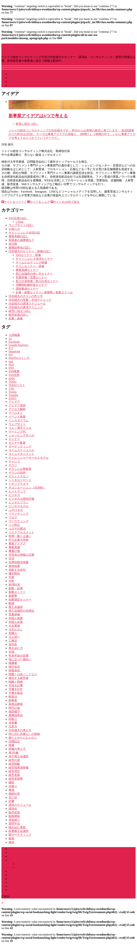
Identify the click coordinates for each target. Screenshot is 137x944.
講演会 (13, 808)
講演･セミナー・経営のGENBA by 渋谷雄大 (57, 47)
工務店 (13, 640)
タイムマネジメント (21, 453)
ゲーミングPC (17, 431)
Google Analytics (19, 344)
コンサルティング (20, 874)
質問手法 (14, 823)
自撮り (13, 786)
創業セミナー (17, 592)
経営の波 (14, 760)
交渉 (11, 558)
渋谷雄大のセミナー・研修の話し (30, 251)
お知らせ (14, 228)
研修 (11, 745)
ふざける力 (16, 509)
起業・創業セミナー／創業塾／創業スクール (44, 292)
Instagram (14, 351)
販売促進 (14, 812)
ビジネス (14, 495)
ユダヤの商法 (17, 528)
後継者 (13, 663)
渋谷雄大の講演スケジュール (27, 303)
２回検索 (14, 335)
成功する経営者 (19, 677)
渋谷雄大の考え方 (20, 730)
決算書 (13, 722)
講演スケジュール (20, 74)
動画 (11, 603)
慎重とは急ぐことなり (23, 674)
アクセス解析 (17, 409)
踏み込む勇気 (17, 827)
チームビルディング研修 (31, 262)
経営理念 (14, 771)
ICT (11, 348)
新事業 (13, 700)
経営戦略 (14, 763)
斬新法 (13, 696)
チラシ (13, 465)
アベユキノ (16, 412)
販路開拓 (14, 816)
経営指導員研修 (19, 767)
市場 (11, 651)
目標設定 (14, 741)
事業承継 (14, 547)
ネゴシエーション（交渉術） (27, 487)
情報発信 (14, 670)
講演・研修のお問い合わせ (26, 889)
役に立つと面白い (20, 659)
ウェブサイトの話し (21, 225)
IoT (11, 354)
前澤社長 (14, 584)
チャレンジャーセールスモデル (29, 457)
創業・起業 (16, 588)
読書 (11, 801)
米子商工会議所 (19, 756)
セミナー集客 (17, 442)
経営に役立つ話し (20, 311)
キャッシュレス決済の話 (24, 232)
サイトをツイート (14, 201)
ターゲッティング (20, 446)
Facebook (14, 341)
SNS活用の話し (18, 218)
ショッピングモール (21, 435)
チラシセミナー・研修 (30, 266)
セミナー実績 (17, 878)
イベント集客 (17, 416)
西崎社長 (14, 793)
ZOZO (12, 398)
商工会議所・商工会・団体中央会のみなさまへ (38, 871)
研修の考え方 (17, 748)
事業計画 (14, 551)
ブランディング (19, 513)
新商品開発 (16, 704)
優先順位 (14, 573)
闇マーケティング (20, 834)
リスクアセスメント (21, 532)
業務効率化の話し (20, 247)
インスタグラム (19, 420)
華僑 (11, 789)
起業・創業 (16, 318)
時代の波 (14, 707)
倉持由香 (14, 565)
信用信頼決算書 (19, 562)
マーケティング (19, 521)
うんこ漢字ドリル (20, 427)
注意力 (13, 726)
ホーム (13, 848)
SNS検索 (14, 371)
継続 (11, 782)
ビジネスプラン (19, 502)
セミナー (14, 439)
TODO (12, 381)
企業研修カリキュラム (30, 867)
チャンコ (14, 461)
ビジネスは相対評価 (21, 498)
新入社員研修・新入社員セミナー (37, 281)
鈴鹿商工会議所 (19, 831)
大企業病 (14, 625)
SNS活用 (14, 375)
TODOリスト (17, 385)
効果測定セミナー (20, 599)
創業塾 (13, 595)
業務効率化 (16, 715)
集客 (11, 838)
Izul (11, 361)
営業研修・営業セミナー (31, 277)
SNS (11, 367)
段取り (13, 719)
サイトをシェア (38, 201)
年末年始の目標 (19, 655)
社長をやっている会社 (23, 81)
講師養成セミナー (27, 288)
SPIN (12, 378)
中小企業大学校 (19, 539)
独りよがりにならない (23, 737)
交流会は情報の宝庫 (21, 554)
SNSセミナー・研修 (28, 255)
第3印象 (14, 752)
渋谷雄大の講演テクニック (26, 307)
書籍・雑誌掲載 (19, 886)
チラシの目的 (17, 472)
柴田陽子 (14, 711)
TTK (11, 388)
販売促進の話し (19, 314)
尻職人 (13, 633)
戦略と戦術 (16, 681)
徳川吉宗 (14, 666)
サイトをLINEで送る (65, 201)
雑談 (11, 842)
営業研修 (14, 614)
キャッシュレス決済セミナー (34, 258)
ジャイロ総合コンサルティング (29, 856)
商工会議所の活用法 (21, 610)
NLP (11, 364)
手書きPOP (15, 689)
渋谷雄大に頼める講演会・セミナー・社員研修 (38, 860)
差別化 (13, 644)
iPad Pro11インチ (19, 357)
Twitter (13, 391)
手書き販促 (16, 692)
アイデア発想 (17, 405)
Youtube (13, 395)
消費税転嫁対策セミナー (31, 284)
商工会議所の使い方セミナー (34, 273)
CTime (20, 221)
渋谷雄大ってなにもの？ (24, 77)
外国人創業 (16, 618)
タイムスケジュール (21, 450)
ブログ (13, 517)
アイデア (14, 401)
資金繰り (14, 819)
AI (10, 338)
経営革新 (14, 775)
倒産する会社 (17, 569)
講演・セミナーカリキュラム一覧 (37, 863)
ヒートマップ (17, 491)
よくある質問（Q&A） (23, 882)
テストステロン (19, 476)
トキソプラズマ (19, 483)
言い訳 (13, 797)
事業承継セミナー (27, 269)
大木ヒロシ (16, 629)
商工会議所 (16, 607)
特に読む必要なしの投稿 (24, 733)
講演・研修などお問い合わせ (27, 85)
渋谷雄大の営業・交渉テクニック (30, 299)
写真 (11, 577)
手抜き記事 (16, 685)
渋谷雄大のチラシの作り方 (26, 296)
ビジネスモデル (19, 506)
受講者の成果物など (21, 240)
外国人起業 (16, 621)
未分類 (13, 243)
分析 (11, 580)
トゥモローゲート (20, 480)
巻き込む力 (16, 648)
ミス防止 (14, 524)
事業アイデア (17, 543)
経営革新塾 (16, 778)
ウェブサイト (17, 424)
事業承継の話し (19, 236)
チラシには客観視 (20, 468)
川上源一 (14, 636)
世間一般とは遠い (20, 536)
